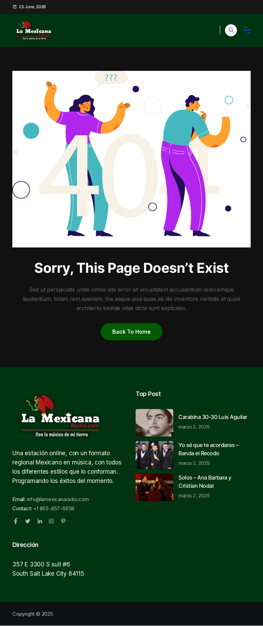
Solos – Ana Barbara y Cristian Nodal (214, 486)
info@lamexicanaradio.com (58, 499)
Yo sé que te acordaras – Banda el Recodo (214, 454)
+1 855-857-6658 (53, 508)
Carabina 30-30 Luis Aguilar (214, 422)
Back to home (131, 331)
